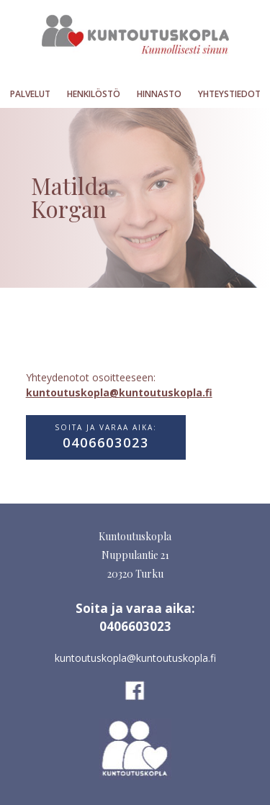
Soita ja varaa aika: (106, 436)
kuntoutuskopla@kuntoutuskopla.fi (119, 392)
